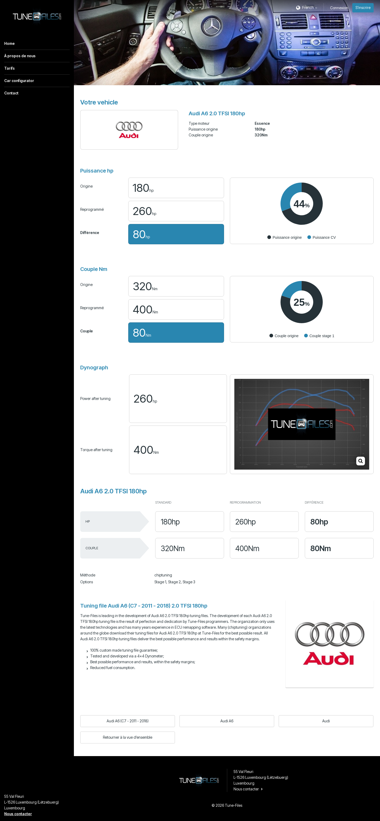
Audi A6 (226, 721)
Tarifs (9, 68)
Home (9, 43)
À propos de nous (20, 56)
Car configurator (19, 80)
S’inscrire (362, 7)
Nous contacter (18, 814)
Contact (11, 93)
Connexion (339, 8)
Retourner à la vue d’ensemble (127, 737)
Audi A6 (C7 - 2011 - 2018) (128, 721)
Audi (326, 721)
